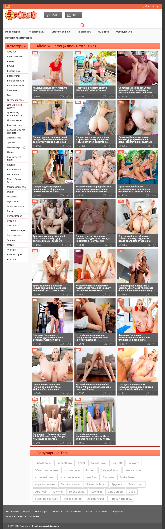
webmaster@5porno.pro (49, 526)
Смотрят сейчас (61, 31)
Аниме (10, 61)
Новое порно (12, 31)
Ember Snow (64, 463)
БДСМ (10, 66)
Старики (108, 477)
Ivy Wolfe (133, 463)
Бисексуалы (13, 76)
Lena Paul (91, 477)
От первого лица (15, 206)
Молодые (12, 196)
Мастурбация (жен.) (14, 180)
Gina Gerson (115, 491)
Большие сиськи (15, 80)
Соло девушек (14, 235)
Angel (81, 463)
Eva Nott (117, 463)
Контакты (101, 511)
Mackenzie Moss (95, 484)
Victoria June (72, 470)
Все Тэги (11, 259)
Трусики (117, 484)
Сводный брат (110, 470)
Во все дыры (76, 491)
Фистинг (11, 249)
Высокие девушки (46, 498)
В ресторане (43, 463)
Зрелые (11, 142)
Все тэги (57, 511)
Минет (10, 192)
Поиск (26, 511)
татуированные (70, 477)
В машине (12, 90)
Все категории (14, 254)
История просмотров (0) (19, 37)
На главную (12, 511)
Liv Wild (58, 491)
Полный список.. (121, 498)
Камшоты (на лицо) (14, 158)
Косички (96, 491)
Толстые (11, 240)
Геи (9, 95)
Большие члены (15, 85)
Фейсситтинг (133, 470)
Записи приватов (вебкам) (16, 131)
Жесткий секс (14, 125)
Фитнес (90, 470)
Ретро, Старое (14, 216)
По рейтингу (84, 31)
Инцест (11, 152)
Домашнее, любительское (14, 114)
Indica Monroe (73, 498)
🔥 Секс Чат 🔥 (150, 6)
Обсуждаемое (124, 31)
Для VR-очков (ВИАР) (14, 106)
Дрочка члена (14, 120)
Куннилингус (14, 169)
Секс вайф (12, 225)
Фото (89, 511)
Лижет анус (135, 484)
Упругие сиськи (45, 484)
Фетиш (10, 245)
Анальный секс (15, 56)
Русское (11, 220)
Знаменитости (14, 137)
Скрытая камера (16, 230)
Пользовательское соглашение (22, 516)
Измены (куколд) (16, 147)
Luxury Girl (41, 491)
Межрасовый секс (16, 187)
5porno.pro (25, 526)
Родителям (117, 511)
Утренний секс (44, 477)
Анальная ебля (70, 484)
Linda (131, 491)
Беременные (13, 71)
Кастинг (11, 164)
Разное (11, 211)
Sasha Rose (127, 477)
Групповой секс (15, 100)
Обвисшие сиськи (46, 470)
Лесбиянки (13, 174)
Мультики (12, 201)
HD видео (103, 31)
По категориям (36, 31)
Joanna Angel (95, 498)
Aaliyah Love (98, 463)
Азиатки (11, 51)
